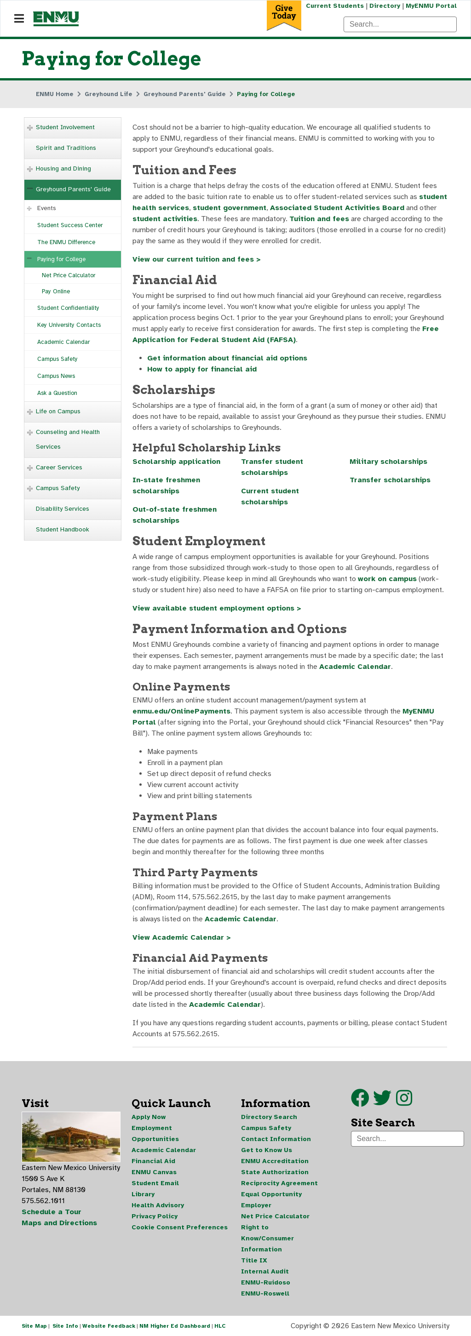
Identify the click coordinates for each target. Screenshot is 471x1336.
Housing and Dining (63, 168)
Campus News (56, 376)
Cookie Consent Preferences (180, 1227)
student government (229, 207)
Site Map (34, 1326)
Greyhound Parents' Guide (73, 189)
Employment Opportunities (155, 1133)
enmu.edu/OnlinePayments (181, 711)
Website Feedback (108, 1326)
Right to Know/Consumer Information (267, 1238)
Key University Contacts (69, 325)
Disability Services (62, 509)
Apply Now (149, 1117)
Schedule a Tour (51, 1211)
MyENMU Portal (431, 6)
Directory (384, 6)
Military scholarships (388, 461)
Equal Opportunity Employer (271, 1199)
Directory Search (269, 1117)
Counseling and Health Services (68, 439)
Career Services (59, 467)
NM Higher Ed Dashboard (174, 1326)
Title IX (254, 1260)
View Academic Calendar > (181, 937)
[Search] (400, 24)
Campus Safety (57, 359)
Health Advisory (158, 1205)
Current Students (335, 6)
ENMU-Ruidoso (265, 1282)
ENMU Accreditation (275, 1161)
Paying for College (61, 259)
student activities (164, 218)
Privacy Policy (155, 1216)
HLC (220, 1326)
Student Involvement (65, 127)
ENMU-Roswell (265, 1293)
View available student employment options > (216, 608)
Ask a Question (57, 393)
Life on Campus (58, 411)
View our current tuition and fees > (196, 259)
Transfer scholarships (390, 480)
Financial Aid (153, 1161)
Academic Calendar (63, 342)
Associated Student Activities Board (337, 207)
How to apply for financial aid (202, 369)
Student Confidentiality (68, 308)
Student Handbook (62, 529)
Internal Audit (265, 1271)
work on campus (387, 578)
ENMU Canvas (154, 1172)
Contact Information (276, 1139)
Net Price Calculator (68, 275)
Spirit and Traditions (66, 148)
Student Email (155, 1183)
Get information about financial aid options (227, 358)
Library (143, 1194)
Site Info (65, 1326)
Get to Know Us (266, 1150)
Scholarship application (176, 461)
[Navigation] (19, 18)
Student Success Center (70, 225)
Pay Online (56, 291)
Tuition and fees (319, 218)
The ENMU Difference (66, 242)
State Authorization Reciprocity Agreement (279, 1177)
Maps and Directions (59, 1223)
